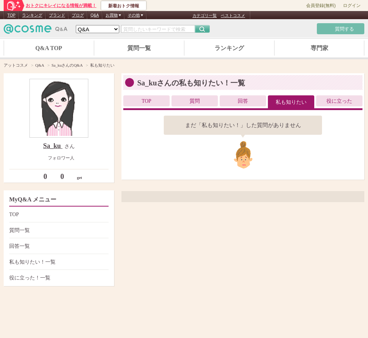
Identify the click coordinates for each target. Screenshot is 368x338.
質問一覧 (139, 48)
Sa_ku (53, 145)
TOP (11, 15)
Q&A (95, 15)
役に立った (339, 101)
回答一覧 (58, 246)
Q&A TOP (48, 48)
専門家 (319, 48)
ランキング (32, 15)
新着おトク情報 (123, 5)
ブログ (78, 15)
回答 (243, 101)
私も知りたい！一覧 (58, 262)
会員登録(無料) (321, 5)
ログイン (352, 5)
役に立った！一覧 (58, 278)
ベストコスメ (233, 15)
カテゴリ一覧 (204, 15)
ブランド (57, 15)
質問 (195, 101)
